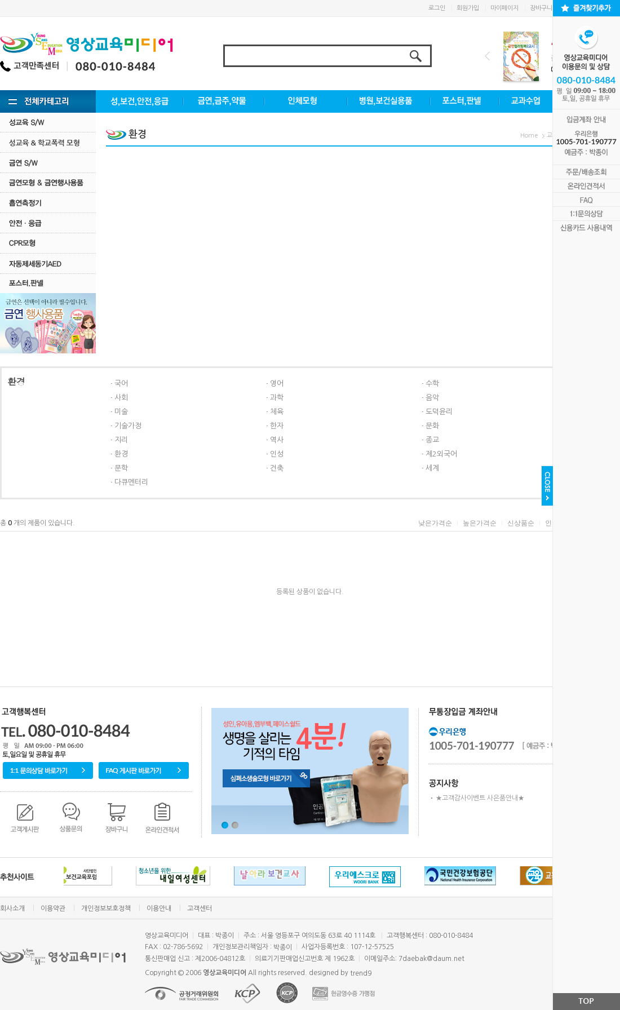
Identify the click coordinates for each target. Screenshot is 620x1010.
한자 (277, 425)
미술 (121, 411)
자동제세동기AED (48, 263)
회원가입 (468, 8)
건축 (277, 468)
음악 (432, 397)
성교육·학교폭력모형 (48, 142)
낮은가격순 (435, 523)
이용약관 (53, 908)
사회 (121, 397)
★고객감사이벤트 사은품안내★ (480, 798)
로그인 (436, 8)
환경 (121, 454)
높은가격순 (480, 523)
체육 (277, 411)
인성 (277, 454)
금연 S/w (48, 163)
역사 (277, 440)
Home (529, 135)
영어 (277, 383)
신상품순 (520, 523)
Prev (487, 56)
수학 (432, 383)
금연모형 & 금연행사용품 (48, 182)
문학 (121, 468)
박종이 (282, 947)
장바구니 (541, 8)
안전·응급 (48, 223)
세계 (432, 468)
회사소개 (12, 908)
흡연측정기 (48, 203)
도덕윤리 (439, 411)
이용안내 (159, 908)
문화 (432, 425)
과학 (277, 397)
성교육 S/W (48, 122)
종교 (432, 440)
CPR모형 (48, 243)
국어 (121, 383)
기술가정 (127, 425)
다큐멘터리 (131, 482)
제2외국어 (441, 454)
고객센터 (199, 908)
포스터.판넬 (48, 283)
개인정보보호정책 (106, 908)
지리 (121, 440)
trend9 (360, 973)
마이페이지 (504, 8)
